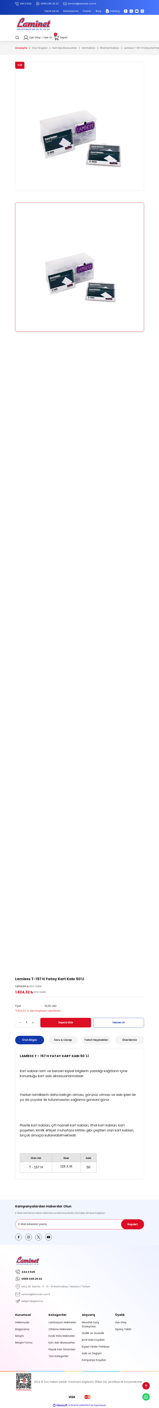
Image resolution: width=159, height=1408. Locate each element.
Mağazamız (22, 1329)
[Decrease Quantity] (18, 1022)
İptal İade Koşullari (93, 1340)
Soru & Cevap (63, 1040)
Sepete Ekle (65, 1022)
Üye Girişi (120, 1322)
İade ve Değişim (92, 1353)
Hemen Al (118, 1022)
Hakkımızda (22, 1322)
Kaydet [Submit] (132, 1224)
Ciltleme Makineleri (60, 1329)
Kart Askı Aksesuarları (61, 1342)
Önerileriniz (129, 1040)
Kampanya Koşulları (94, 1360)
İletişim (19, 1336)
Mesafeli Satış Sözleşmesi (90, 1324)
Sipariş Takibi (123, 1329)
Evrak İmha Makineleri (61, 1336)
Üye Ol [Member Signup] (48, 37)
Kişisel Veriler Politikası (95, 1346)
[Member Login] (26, 37)
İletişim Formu (23, 1342)
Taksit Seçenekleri (96, 1040)
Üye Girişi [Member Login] (35, 37)
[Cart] (61, 37)
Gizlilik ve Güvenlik (93, 1333)
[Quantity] (26, 1022)
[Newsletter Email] (79, 1224)
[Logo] (33, 24)
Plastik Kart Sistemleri (61, 1349)
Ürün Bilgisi (29, 1040)
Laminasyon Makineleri (62, 1322)
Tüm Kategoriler (58, 1356)
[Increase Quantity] (34, 1022)
